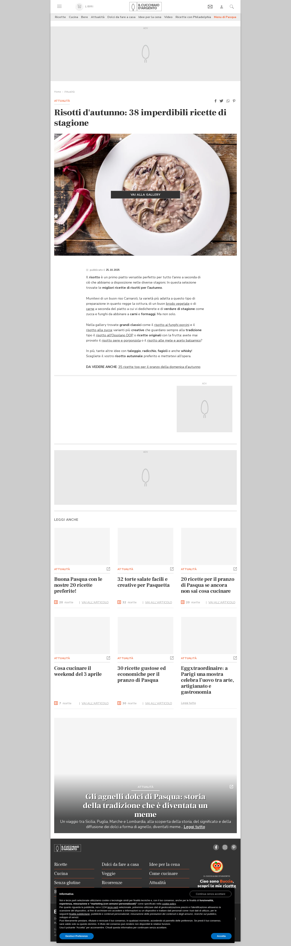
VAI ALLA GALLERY (146, 195)
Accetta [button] (221, 936)
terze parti (112, 907)
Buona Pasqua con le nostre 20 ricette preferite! (78, 585)
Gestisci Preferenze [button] (76, 936)
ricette (66, 602)
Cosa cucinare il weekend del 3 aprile (78, 671)
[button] (215, 101)
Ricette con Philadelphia (193, 17)
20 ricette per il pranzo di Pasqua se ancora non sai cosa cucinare (207, 585)
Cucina (73, 17)
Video (168, 17)
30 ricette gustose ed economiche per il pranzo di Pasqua (141, 674)
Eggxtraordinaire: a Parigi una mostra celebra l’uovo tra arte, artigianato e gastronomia (207, 680)
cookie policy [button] (169, 903)
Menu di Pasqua (225, 17)
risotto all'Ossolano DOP (114, 335)
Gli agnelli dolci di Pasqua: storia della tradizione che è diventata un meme (145, 806)
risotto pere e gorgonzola (121, 340)
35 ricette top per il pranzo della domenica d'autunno (159, 367)
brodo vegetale (177, 303)
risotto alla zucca (99, 330)
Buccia (226, 881)
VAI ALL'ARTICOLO (95, 602)
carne (90, 309)
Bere (84, 17)
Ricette (60, 17)
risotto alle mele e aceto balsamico (174, 340)
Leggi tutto (188, 703)
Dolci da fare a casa (121, 17)
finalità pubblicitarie (79, 914)
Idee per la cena (149, 17)
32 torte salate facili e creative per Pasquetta (143, 582)
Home (57, 92)
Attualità (97, 17)
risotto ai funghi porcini (171, 325)
